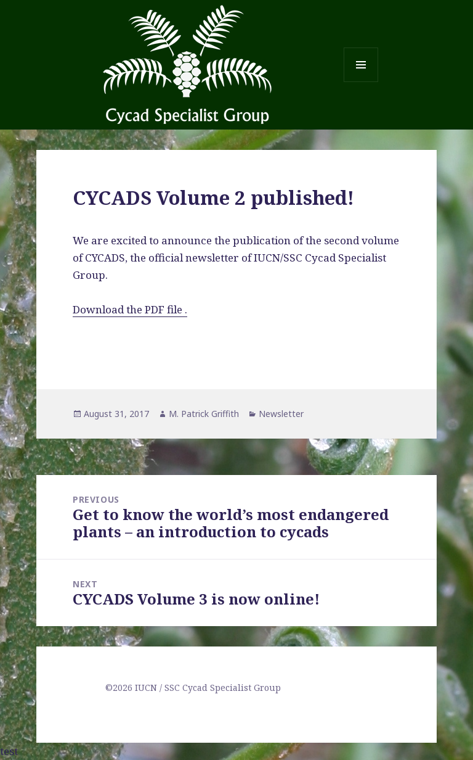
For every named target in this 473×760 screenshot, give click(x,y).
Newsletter (281, 413)
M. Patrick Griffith (204, 413)
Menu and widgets (361, 81)
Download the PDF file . (130, 309)
